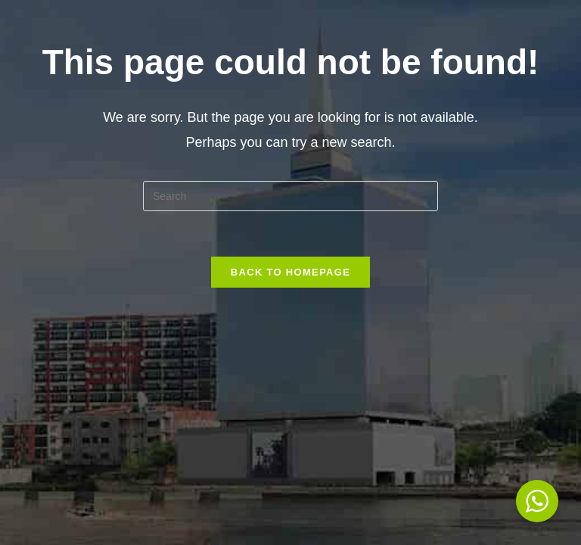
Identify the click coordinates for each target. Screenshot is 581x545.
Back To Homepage (290, 272)
